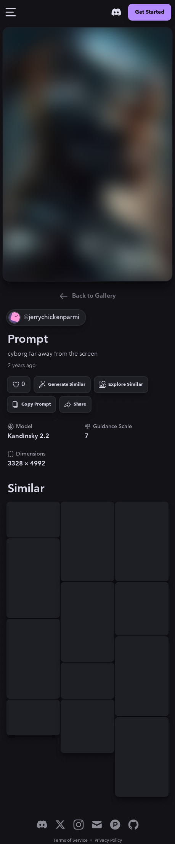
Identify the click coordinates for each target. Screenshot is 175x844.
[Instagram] (78, 824)
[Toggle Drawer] (10, 12)
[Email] (97, 824)
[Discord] (116, 12)
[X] (60, 824)
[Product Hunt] (115, 824)
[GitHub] (133, 824)
